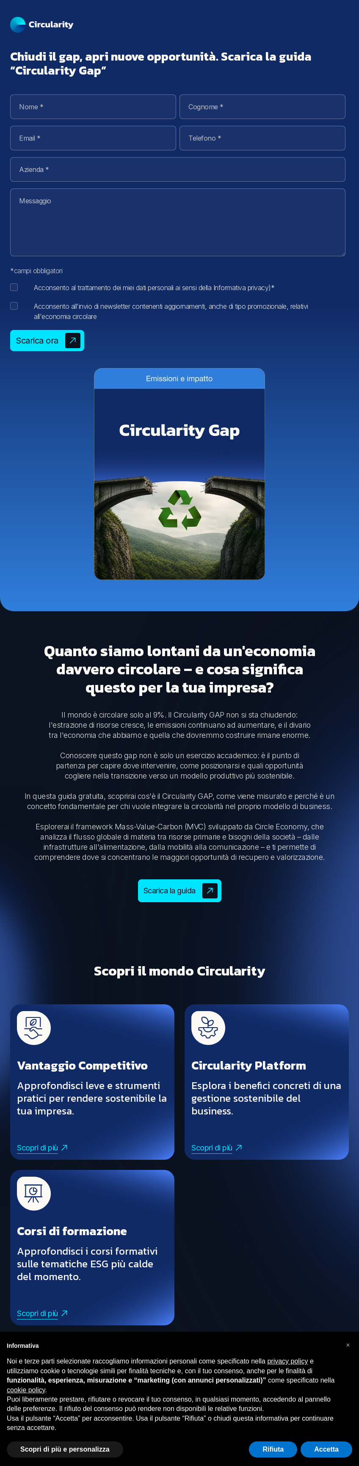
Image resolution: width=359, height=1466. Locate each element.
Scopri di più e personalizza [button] (65, 1449)
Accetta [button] (326, 1449)
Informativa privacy (241, 287)
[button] (348, 1345)
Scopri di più (42, 1147)
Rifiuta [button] (273, 1449)
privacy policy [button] (287, 1361)
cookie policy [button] (26, 1390)
